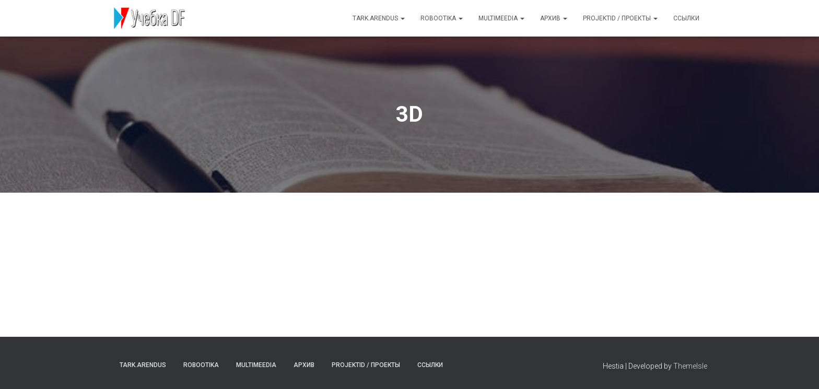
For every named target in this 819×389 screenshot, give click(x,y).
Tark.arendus (379, 18)
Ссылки (686, 18)
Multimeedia (501, 18)
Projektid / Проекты (620, 18)
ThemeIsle (690, 366)
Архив (553, 18)
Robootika (441, 18)
